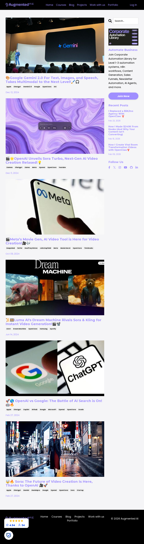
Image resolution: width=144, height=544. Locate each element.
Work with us (98, 5)
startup (80, 506)
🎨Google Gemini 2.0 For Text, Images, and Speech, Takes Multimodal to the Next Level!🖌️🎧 (54, 83)
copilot (26, 424)
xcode (81, 424)
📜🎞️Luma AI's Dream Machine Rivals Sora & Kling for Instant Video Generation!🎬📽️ (54, 333)
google (37, 93)
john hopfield (45, 259)
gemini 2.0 (27, 93)
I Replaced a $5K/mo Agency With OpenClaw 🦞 (120, 114)
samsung (43, 341)
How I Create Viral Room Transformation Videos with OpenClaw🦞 (123, 147)
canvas (9, 176)
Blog (71, 5)
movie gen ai (65, 259)
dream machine (19, 341)
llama (27, 176)
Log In (133, 5)
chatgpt (17, 93)
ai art (8, 341)
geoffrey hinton (31, 259)
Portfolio (113, 5)
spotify (53, 341)
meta (34, 176)
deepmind (10, 259)
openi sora (46, 93)
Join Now (123, 96)
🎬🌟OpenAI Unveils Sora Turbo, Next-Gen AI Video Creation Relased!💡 (55, 168)
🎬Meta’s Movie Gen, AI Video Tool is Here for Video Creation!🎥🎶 (51, 251)
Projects (82, 5)
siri (55, 93)
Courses (60, 5)
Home (48, 5)
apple (8, 93)
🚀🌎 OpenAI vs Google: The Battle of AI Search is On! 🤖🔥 (49, 416)
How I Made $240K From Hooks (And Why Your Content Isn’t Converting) (123, 131)
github (34, 424)
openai (42, 176)
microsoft (52, 424)
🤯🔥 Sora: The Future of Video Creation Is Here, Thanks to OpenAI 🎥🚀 (52, 499)
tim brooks (88, 259)
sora (72, 506)
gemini (26, 506)
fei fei (19, 259)
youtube (62, 176)
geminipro (36, 506)
